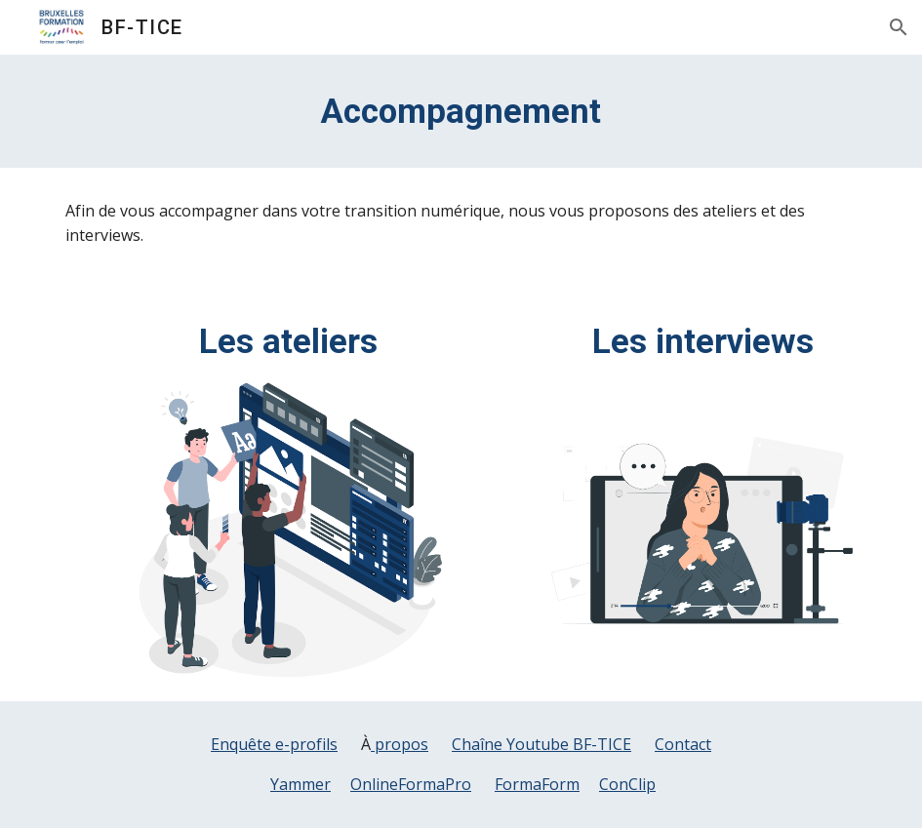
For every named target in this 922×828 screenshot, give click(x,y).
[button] (898, 27)
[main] (461, 111)
